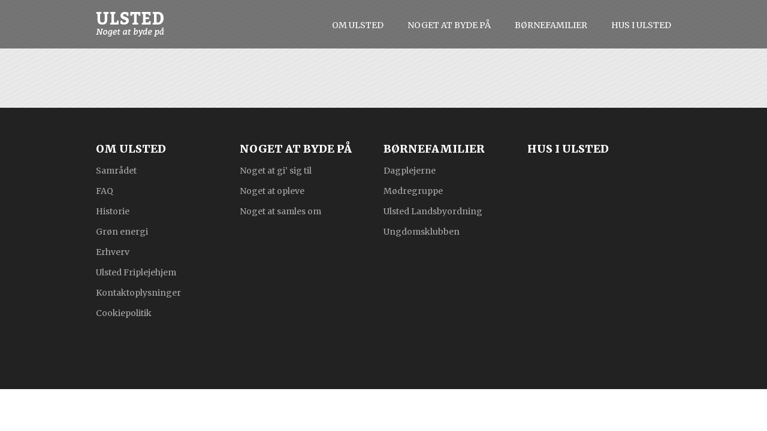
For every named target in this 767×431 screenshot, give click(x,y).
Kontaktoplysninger (138, 292)
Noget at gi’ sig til (276, 170)
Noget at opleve (272, 190)
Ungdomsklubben (422, 231)
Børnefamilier (551, 25)
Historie (112, 211)
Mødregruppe (413, 190)
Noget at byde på (449, 25)
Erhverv (112, 251)
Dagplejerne (410, 170)
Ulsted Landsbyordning (433, 211)
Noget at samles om (280, 211)
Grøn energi (122, 231)
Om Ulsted (358, 25)
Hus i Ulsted (641, 25)
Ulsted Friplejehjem (136, 272)
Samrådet (116, 170)
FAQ (104, 190)
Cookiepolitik (124, 312)
